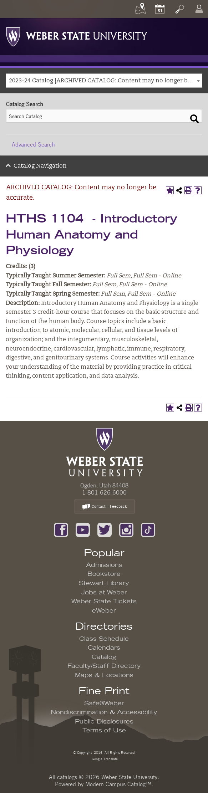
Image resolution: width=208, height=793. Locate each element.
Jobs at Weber (104, 592)
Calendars (104, 648)
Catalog (104, 657)
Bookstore (104, 574)
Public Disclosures (104, 722)
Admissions (104, 565)
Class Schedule (104, 639)
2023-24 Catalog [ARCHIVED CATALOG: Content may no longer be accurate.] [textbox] (105, 81)
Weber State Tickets (104, 601)
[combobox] (104, 80)
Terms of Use (104, 730)
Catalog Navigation (40, 166)
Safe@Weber (104, 703)
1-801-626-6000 (104, 492)
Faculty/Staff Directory (104, 666)
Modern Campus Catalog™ (118, 784)
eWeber (104, 611)
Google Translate (104, 758)
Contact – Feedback (104, 506)
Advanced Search (33, 144)
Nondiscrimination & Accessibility (104, 712)
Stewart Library (104, 583)
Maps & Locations (104, 675)
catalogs (67, 777)
